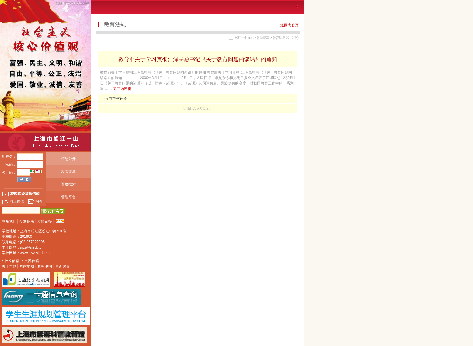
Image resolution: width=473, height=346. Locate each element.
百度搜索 (68, 184)
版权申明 (44, 266)
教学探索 (263, 38)
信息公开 (68, 159)
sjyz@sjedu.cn (32, 247)
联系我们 (9, 221)
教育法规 (279, 38)
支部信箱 (31, 261)
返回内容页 (289, 25)
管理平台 (68, 197)
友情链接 (44, 221)
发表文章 (68, 171)
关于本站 (9, 266)
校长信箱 (12, 261)
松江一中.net (243, 38)
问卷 (35, 201)
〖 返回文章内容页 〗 (197, 108)
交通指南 (26, 221)
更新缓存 (62, 266)
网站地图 (26, 266)
